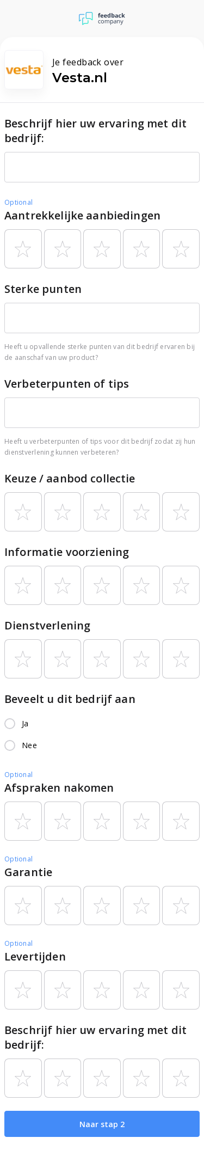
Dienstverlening (47, 625)
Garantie (28, 872)
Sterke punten (43, 289)
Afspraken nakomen (59, 787)
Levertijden (35, 956)
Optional (18, 202)
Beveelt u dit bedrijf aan (69, 699)
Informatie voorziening (66, 552)
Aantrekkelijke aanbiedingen (82, 215)
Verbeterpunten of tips (66, 383)
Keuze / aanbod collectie (69, 478)
